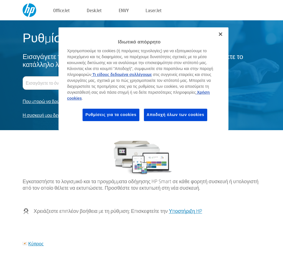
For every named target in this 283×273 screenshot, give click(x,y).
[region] (143, 78)
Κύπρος (36, 243)
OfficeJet (61, 10)
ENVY (124, 10)
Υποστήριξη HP (185, 211)
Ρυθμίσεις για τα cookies (110, 114)
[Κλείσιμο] (220, 34)
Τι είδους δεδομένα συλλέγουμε (121, 74)
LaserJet (154, 10)
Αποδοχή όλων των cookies (175, 114)
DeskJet (94, 10)
